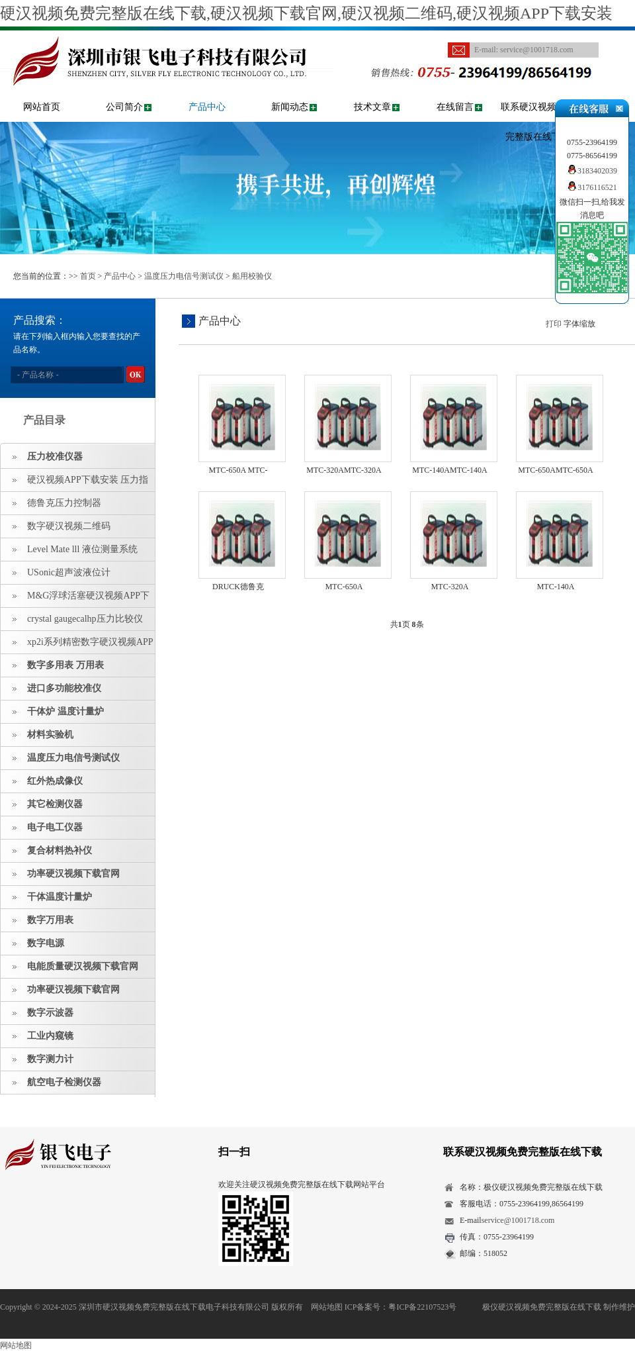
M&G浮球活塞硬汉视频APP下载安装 (75, 599)
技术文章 (372, 107)
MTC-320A (450, 586)
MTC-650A (344, 586)
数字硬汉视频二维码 (68, 526)
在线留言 (455, 107)
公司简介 (124, 107)
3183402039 (592, 170)
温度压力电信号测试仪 (184, 276)
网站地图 (327, 1307)
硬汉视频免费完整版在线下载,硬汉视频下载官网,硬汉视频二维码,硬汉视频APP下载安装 (306, 13)
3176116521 (592, 187)
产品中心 (207, 107)
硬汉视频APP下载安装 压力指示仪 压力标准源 (74, 483)
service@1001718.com (536, 49)
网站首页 (41, 107)
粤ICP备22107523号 (422, 1307)
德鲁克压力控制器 (64, 503)
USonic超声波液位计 (68, 572)
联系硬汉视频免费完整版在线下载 (538, 122)
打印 (554, 323)
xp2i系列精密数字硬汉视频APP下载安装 (77, 645)
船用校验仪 (252, 276)
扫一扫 (234, 1151)
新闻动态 (289, 107)
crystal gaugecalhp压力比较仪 (85, 619)
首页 (88, 276)
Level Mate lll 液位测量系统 (82, 549)
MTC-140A (556, 586)
